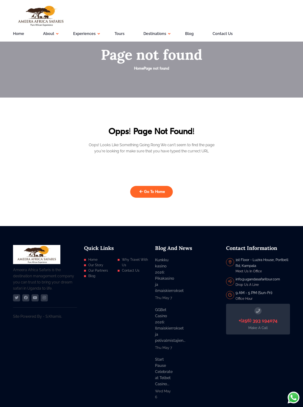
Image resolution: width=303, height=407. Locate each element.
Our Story (95, 265)
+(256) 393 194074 (258, 320)
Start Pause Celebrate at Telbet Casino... (164, 371)
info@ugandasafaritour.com (258, 279)
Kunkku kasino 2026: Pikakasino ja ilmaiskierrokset (164, 275)
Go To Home (152, 192)
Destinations (154, 33)
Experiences (84, 33)
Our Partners (98, 270)
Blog (189, 33)
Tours (120, 33)
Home (18, 33)
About (48, 33)
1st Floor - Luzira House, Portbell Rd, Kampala (262, 263)
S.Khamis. (53, 316)
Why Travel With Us (135, 262)
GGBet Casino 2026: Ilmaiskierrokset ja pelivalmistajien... (164, 325)
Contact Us (223, 33)
